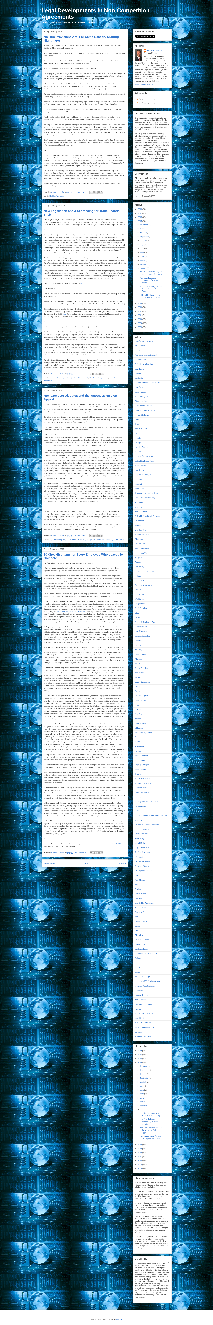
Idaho (137, 811)
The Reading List (141, 396)
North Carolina (141, 512)
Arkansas (138, 562)
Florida (138, 438)
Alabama (138, 659)
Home (85, 863)
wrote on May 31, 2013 (113, 844)
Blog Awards (140, 944)
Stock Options (140, 769)
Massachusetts (83, 378)
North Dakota (140, 1000)
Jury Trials (139, 714)
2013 (140, 307)
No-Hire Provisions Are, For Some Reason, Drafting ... (151, 273)
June (142, 249)
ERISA (138, 967)
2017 (140, 213)
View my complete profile (145, 84)
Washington (48, 381)
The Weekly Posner (142, 779)
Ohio (99, 539)
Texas (121, 539)
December (144, 225)
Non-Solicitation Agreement (146, 355)
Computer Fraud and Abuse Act (147, 383)
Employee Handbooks (143, 871)
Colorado (138, 576)
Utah (137, 613)
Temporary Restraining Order (146, 493)
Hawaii (138, 875)
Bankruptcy (139, 567)
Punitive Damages (142, 829)
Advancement (140, 654)
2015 (140, 221)
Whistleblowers (141, 788)
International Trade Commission (147, 981)
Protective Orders (142, 756)
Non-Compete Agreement (98, 378)
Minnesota (139, 502)
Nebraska (138, 663)
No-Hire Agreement (56, 196)
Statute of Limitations (143, 1023)
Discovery (139, 539)
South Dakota (140, 907)
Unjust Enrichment (142, 682)
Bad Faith (139, 433)
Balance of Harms (142, 940)
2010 (140, 319)
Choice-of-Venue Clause (144, 571)
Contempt (139, 797)
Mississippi (139, 746)
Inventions (139, 990)
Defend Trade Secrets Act (145, 461)
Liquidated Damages (143, 475)
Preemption (139, 521)
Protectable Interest (142, 415)
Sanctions (138, 898)
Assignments (140, 604)
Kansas (138, 677)
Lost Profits (139, 594)
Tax (136, 917)
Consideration (140, 392)
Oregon (138, 751)
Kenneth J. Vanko (154, 50)
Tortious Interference (143, 783)
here (81, 283)
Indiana (138, 645)
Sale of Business (141, 429)
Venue (137, 926)
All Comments (143, 103)
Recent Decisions (142, 668)
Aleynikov (139, 935)
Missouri (138, 484)
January (143, 268)
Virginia (138, 525)
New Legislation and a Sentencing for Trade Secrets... (149, 280)
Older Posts (121, 863)
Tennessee (139, 774)
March (143, 260)
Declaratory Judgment (143, 585)
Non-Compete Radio (143, 723)
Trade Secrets (114, 378)
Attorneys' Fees (141, 401)
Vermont (138, 1032)
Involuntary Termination (144, 553)
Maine (137, 742)
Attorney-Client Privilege (145, 792)
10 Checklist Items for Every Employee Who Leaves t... (151, 296)
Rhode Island (140, 760)
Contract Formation (142, 636)
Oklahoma (139, 728)
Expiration (67, 539)
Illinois (74, 539)
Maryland (138, 558)
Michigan (138, 507)
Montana (138, 820)
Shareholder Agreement (144, 903)
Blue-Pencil (139, 373)
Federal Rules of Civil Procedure (148, 516)
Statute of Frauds (141, 912)
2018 (140, 209)
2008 (140, 327)
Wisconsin (139, 452)
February (144, 264)
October (143, 233)
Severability (139, 838)
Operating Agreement (143, 1004)
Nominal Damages (142, 995)
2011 (140, 315)
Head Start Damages (143, 977)
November (144, 229)
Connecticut (139, 581)
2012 (140, 311)
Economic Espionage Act (58, 378)
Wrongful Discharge (143, 1036)
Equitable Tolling (55, 539)
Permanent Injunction (143, 733)
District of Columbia (143, 861)
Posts (140, 99)
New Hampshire (141, 631)
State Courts (140, 1018)
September (144, 237)
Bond (137, 737)
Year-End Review (142, 530)
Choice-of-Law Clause (144, 456)
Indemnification (141, 700)
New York (139, 387)
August (143, 241)
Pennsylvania (140, 489)
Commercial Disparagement (146, 954)
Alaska (137, 931)
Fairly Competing (142, 548)
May (142, 252)
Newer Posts (49, 863)
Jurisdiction (139, 710)
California (139, 378)
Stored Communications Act (146, 1027)
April (142, 256)
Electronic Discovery (143, 866)
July (142, 245)
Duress (137, 963)
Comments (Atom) (90, 870)
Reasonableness (141, 360)
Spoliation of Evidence (144, 1013)
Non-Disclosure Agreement (145, 410)
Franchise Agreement (143, 696)
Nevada (138, 719)
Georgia (138, 443)
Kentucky (138, 650)
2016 (140, 217)
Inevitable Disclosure (143, 406)
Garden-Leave (140, 806)
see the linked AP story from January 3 (71, 611)
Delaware (138, 590)
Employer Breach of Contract (146, 802)
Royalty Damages (142, 765)
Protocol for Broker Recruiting (147, 825)
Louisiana (139, 479)
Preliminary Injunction (110, 539)
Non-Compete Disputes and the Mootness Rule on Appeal (151, 288)
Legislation (73, 378)
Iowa (137, 705)
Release (138, 1009)
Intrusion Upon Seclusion (145, 986)
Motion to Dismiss (142, 535)
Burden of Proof (141, 949)
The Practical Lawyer (143, 852)
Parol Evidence (141, 884)
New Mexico (140, 880)
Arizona (138, 617)
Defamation (139, 958)
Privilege (138, 889)
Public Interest (140, 894)
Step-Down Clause (142, 848)
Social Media (140, 843)
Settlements (139, 673)
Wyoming (139, 857)
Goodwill (138, 640)
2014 (140, 303)
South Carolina (141, 608)
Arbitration (139, 687)
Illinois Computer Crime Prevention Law (151, 815)
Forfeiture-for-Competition (145, 627)
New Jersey (139, 470)
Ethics (137, 972)
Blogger (119, 1319)
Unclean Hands (141, 921)
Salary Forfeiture (141, 834)
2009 (140, 323)
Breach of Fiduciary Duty (145, 498)
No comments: (80, 192)
